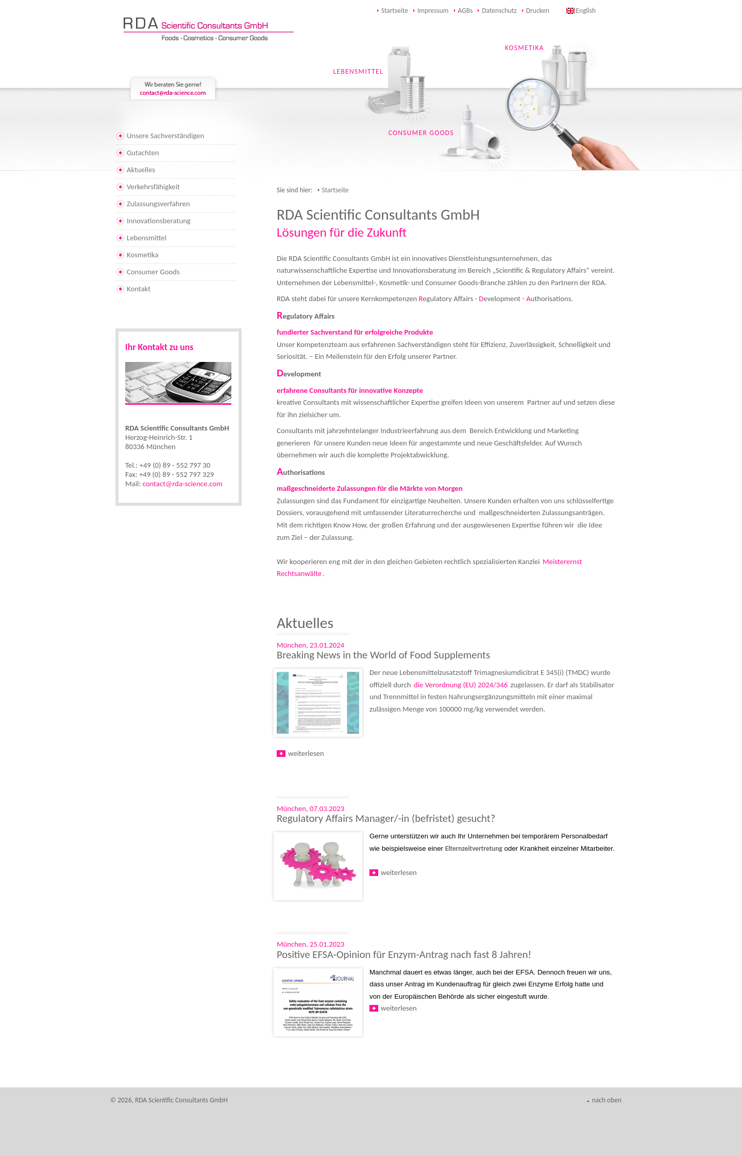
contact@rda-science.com (183, 483)
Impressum (433, 10)
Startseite (394, 10)
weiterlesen (306, 753)
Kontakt (138, 288)
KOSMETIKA (524, 47)
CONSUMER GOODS (421, 132)
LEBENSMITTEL (358, 71)
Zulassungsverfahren (158, 203)
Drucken (537, 10)
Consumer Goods (153, 271)
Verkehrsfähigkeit (153, 186)
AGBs (465, 10)
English (586, 10)
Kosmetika (143, 254)
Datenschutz (499, 10)
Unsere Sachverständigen (165, 135)
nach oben (606, 1100)
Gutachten (143, 152)
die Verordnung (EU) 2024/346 (461, 684)
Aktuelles (141, 169)
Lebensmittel (146, 237)
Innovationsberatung (159, 220)
